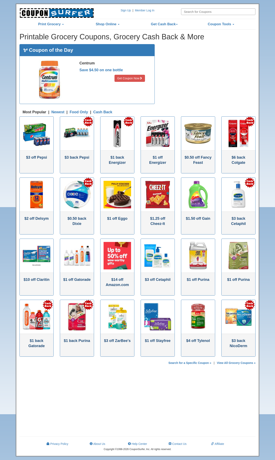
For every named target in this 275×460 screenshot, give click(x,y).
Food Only (79, 112)
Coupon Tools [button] (221, 24)
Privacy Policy (57, 444)
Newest (57, 112)
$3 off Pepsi (36, 157)
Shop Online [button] (107, 24)
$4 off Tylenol (198, 341)
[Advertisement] (208, 73)
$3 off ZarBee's (117, 341)
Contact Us (178, 444)
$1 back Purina (77, 341)
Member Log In (144, 10)
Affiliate (217, 444)
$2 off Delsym (36, 218)
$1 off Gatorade (76, 280)
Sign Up (126, 10)
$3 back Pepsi (77, 157)
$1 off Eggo (117, 218)
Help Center (137, 444)
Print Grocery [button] (51, 24)
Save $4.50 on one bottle (101, 70)
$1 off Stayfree (157, 341)
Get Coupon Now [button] (129, 78)
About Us (97, 444)
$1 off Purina (198, 280)
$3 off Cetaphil (157, 280)
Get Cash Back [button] (164, 24)
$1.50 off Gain (198, 218)
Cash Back (102, 112)
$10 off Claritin (36, 280)
